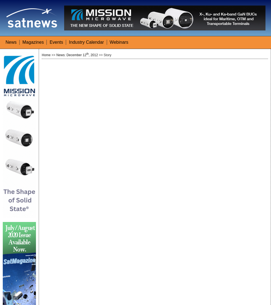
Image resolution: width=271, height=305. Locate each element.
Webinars (119, 42)
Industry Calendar (86, 42)
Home (46, 55)
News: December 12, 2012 (77, 55)
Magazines (33, 42)
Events (56, 42)
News (11, 42)
